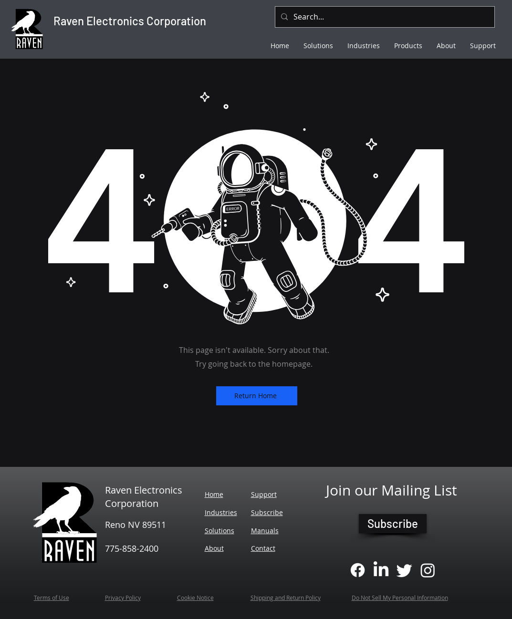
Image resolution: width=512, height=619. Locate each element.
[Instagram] (427, 570)
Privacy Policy (123, 597)
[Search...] (383, 17)
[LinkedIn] (381, 570)
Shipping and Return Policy (286, 597)
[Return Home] (256, 395)
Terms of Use (51, 597)
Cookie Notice (195, 597)
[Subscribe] (393, 523)
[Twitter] (404, 570)
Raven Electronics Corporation (129, 21)
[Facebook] (357, 570)
